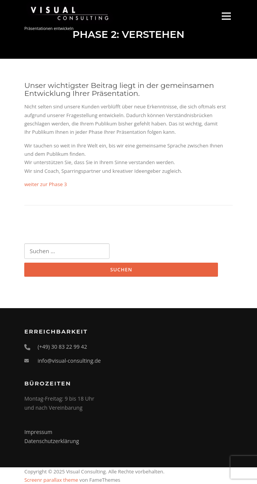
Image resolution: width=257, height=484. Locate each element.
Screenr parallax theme (51, 479)
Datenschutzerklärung (51, 441)
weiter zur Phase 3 (45, 184)
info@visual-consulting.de (69, 360)
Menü (226, 16)
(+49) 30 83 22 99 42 (62, 346)
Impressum (38, 431)
